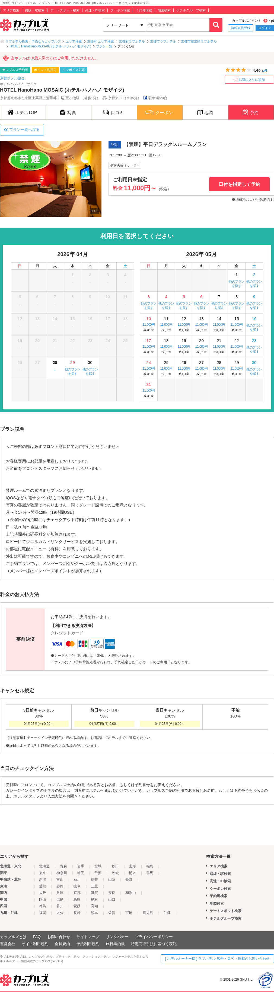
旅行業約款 (115, 944)
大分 (59, 913)
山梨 (111, 879)
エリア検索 (11, 10)
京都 (77, 893)
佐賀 (111, 913)
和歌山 (130, 893)
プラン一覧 (104, 46)
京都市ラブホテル (163, 41)
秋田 (115, 866)
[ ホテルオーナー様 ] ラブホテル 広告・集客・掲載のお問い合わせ (217, 959)
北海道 (44, 866)
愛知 (42, 886)
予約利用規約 (88, 944)
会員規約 (62, 944)
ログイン (264, 28)
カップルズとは (13, 937)
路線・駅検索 (34, 10)
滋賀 (94, 893)
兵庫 (59, 893)
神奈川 (61, 873)
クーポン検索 (120, 10)
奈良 (111, 893)
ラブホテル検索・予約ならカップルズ (33, 41)
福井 (94, 879)
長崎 (77, 913)
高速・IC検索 (95, 10)
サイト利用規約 (35, 944)
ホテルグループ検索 (191, 10)
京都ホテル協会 (12, 78)
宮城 (97, 866)
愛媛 (77, 906)
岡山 (42, 899)
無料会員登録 (240, 28)
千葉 (97, 873)
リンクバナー (117, 937)
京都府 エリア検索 (100, 41)
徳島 (42, 906)
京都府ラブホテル (132, 41)
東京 (42, 873)
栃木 (132, 873)
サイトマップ (88, 937)
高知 (94, 906)
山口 (111, 899)
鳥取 (77, 899)
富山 (59, 879)
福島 (149, 866)
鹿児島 (148, 913)
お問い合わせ (58, 937)
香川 (59, 906)
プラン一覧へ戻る (24, 129)
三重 (94, 886)
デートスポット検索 (64, 10)
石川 (77, 879)
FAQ (37, 937)
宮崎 (128, 913)
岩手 (80, 866)
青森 (63, 866)
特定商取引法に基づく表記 (154, 944)
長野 (128, 879)
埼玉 (80, 873)
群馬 (149, 873)
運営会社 (7, 944)
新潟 (42, 879)
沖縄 (167, 913)
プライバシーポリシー (154, 937)
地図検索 (164, 10)
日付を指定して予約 (239, 184)
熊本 (94, 913)
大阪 (42, 893)
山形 (132, 866)
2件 (265, 70)
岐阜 (77, 886)
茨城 (115, 873)
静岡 (59, 886)
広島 (59, 899)
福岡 (42, 913)
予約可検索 (144, 10)
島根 (94, 899)
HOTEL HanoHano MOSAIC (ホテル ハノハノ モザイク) (50, 46)
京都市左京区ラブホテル (199, 41)
